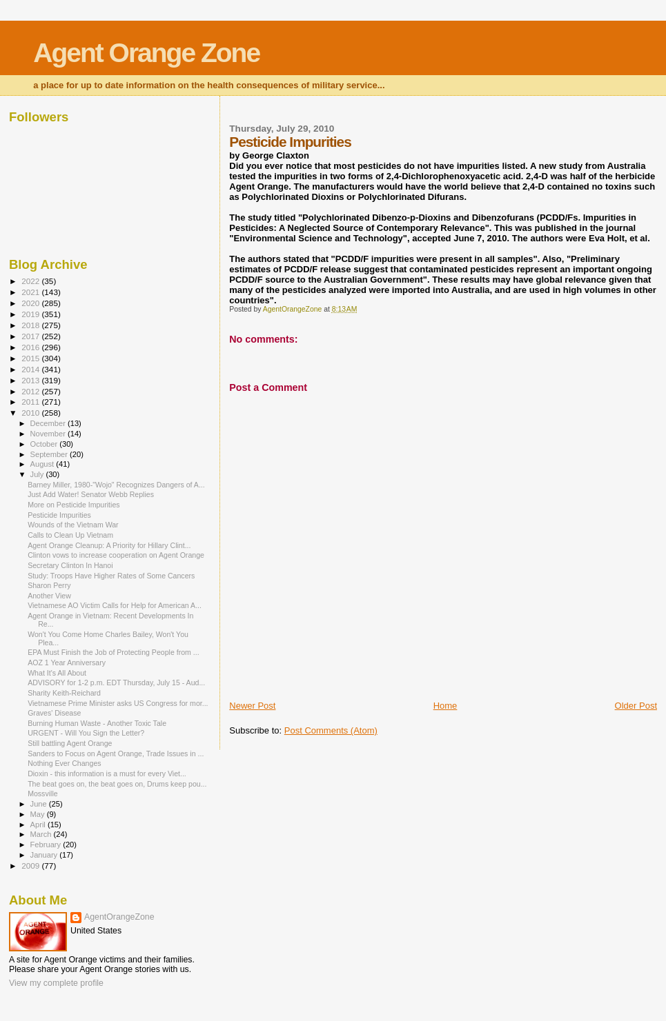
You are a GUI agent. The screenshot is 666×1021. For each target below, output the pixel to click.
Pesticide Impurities (59, 515)
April (39, 824)
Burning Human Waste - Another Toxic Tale (97, 723)
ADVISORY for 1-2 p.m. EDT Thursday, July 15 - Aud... (116, 682)
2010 (31, 412)
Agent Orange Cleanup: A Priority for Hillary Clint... (109, 545)
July (38, 474)
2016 (31, 347)
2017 (31, 336)
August (43, 464)
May (38, 814)
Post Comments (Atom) (331, 730)
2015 (31, 358)
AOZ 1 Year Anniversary (67, 662)
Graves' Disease (54, 713)
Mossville (43, 793)
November (49, 433)
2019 (31, 314)
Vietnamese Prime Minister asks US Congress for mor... (118, 703)
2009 (31, 865)
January (45, 855)
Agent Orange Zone (146, 53)
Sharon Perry (49, 585)
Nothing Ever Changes (64, 763)
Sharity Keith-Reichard (64, 693)
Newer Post (252, 705)
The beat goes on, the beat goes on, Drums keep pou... (117, 784)
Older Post (636, 705)
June (39, 804)
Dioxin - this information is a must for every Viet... (107, 773)
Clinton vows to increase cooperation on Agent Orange (116, 555)
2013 (31, 380)
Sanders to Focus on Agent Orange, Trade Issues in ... (116, 753)
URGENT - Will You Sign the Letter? (86, 733)
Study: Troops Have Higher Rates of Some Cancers (111, 576)
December (49, 423)
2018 (31, 325)
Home (445, 705)
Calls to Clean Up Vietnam (70, 535)
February (46, 844)
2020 (31, 303)
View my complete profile (56, 983)
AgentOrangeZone (119, 917)
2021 (31, 291)
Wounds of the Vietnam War (73, 524)
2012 (31, 391)
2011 (31, 401)
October (45, 444)
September (50, 454)
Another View (49, 596)
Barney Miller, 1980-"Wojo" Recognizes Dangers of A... (116, 485)
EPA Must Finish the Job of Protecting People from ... (113, 652)
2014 (31, 369)
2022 (31, 280)
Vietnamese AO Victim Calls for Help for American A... (115, 605)
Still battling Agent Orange (70, 743)
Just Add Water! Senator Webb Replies (91, 494)
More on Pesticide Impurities (73, 505)
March (42, 834)
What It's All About (57, 673)
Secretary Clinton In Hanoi (70, 565)
